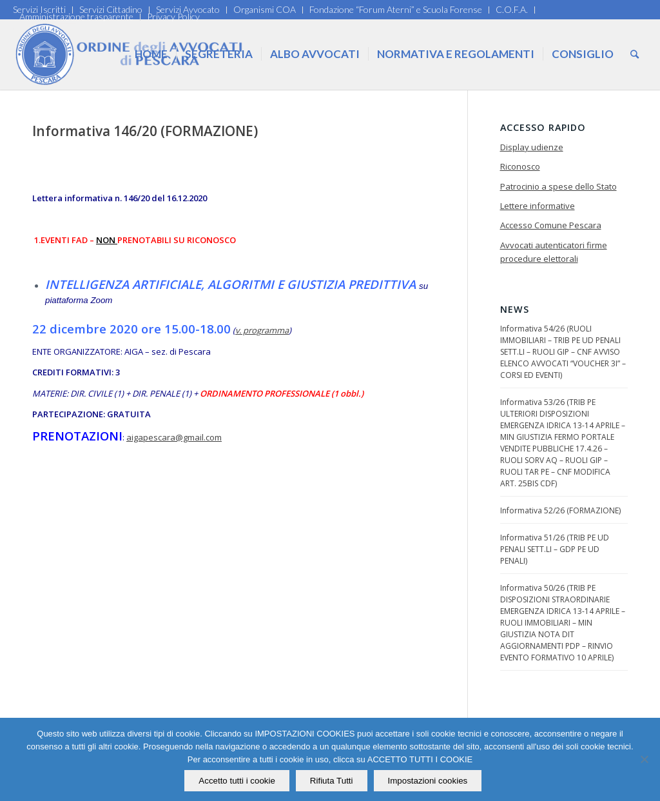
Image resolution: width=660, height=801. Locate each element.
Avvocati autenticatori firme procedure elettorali (553, 251)
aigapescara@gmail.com (174, 437)
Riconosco (520, 166)
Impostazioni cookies (428, 781)
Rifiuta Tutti (331, 781)
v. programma (262, 330)
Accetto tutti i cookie (237, 781)
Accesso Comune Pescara (550, 225)
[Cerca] (634, 54)
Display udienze (531, 147)
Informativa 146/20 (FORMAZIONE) (145, 131)
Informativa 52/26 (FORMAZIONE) (560, 510)
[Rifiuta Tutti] (643, 759)
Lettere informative (537, 206)
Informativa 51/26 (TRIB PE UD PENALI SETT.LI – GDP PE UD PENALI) (554, 549)
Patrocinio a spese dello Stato (558, 186)
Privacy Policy (173, 16)
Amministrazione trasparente (76, 16)
